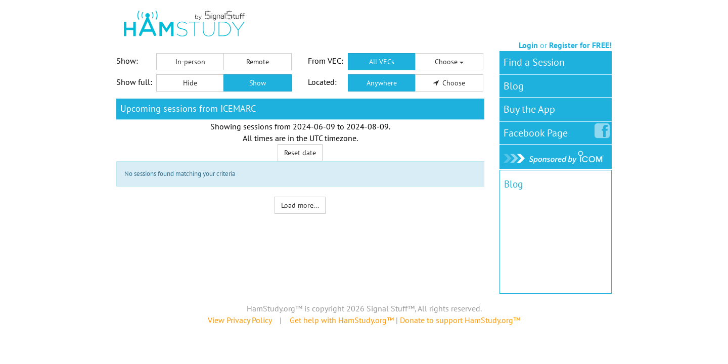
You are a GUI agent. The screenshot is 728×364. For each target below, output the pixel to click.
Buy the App (529, 109)
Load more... (300, 205)
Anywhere (382, 82)
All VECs (381, 61)
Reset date (300, 152)
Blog (514, 86)
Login (528, 45)
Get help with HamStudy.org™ (342, 320)
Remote (257, 61)
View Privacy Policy (239, 320)
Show (257, 82)
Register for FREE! (580, 45)
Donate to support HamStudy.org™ (460, 320)
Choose (449, 61)
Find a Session (534, 62)
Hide (190, 82)
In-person (190, 61)
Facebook (538, 131)
